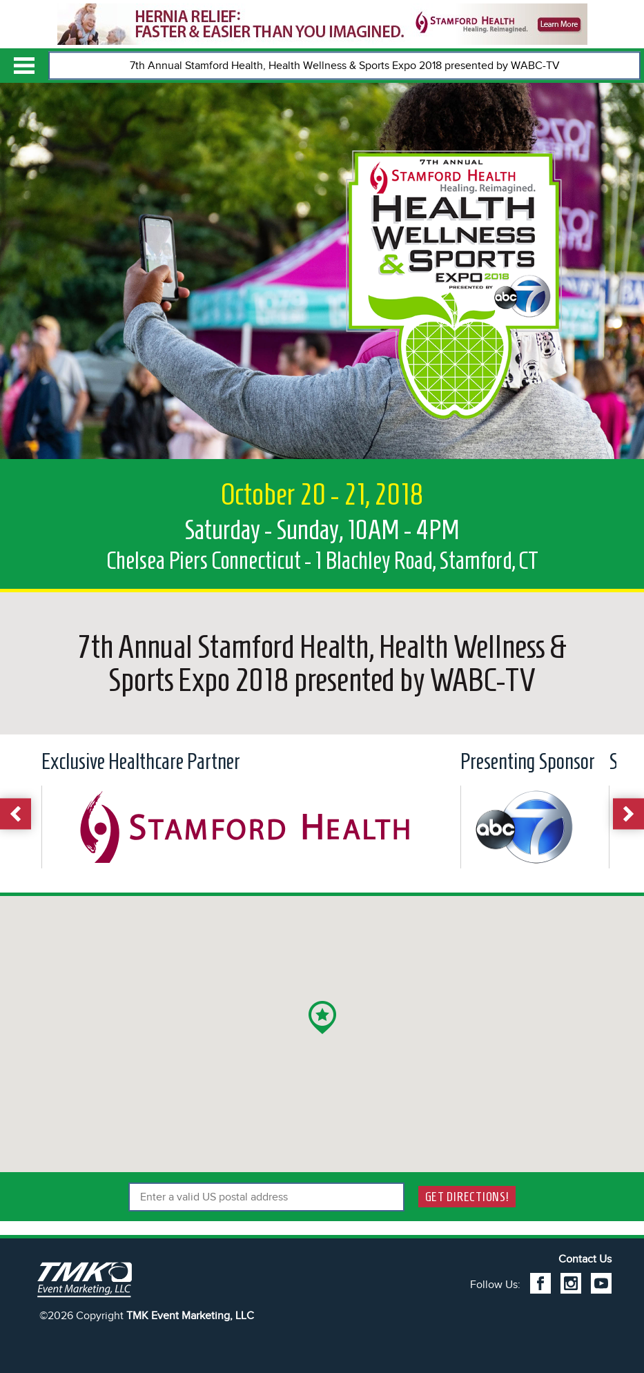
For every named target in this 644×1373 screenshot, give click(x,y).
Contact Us (585, 1259)
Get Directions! (467, 1196)
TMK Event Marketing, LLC (190, 1315)
